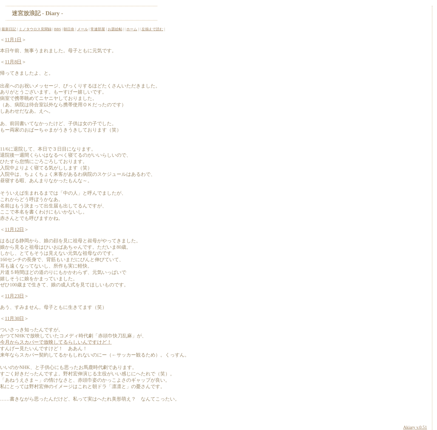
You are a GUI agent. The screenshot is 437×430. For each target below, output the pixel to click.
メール (82, 29)
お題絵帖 (115, 29)
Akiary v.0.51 (415, 427)
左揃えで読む (152, 29)
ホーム (131, 29)
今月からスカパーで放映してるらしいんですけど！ (56, 342)
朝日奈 (68, 29)
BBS (57, 29)
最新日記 (9, 29)
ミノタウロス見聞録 (35, 29)
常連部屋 (97, 29)
